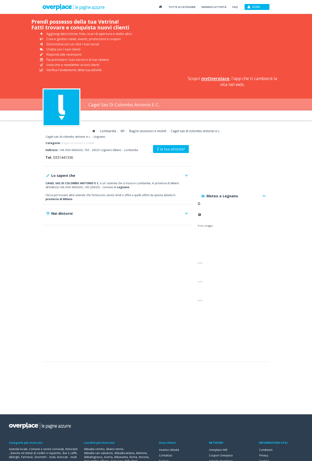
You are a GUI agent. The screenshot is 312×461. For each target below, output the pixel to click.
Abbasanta (121, 457)
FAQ (235, 7)
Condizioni (265, 450)
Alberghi (14, 457)
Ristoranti (71, 449)
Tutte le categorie (182, 7)
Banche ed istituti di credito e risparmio (36, 453)
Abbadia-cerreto (94, 449)
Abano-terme (114, 449)
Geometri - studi (44, 457)
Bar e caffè (69, 453)
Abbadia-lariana (124, 453)
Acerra (108, 457)
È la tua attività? (171, 149)
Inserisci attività (214, 7)
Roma (133, 457)
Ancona (143, 457)
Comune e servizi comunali (46, 449)
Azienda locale (18, 449)
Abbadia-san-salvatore (98, 453)
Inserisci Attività (169, 450)
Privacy (263, 455)
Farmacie (27, 457)
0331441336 (63, 157)
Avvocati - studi (67, 457)
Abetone (141, 453)
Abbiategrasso (93, 457)
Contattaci (165, 455)
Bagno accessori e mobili (77, 143)
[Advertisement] (232, 46)
